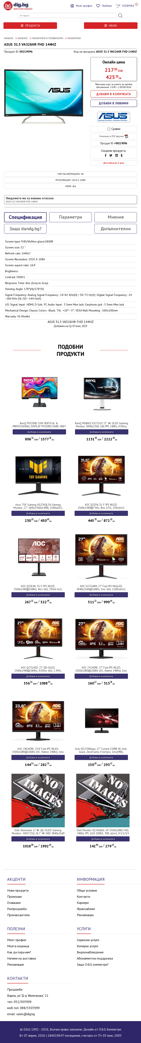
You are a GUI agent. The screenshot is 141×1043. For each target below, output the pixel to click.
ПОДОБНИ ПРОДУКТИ (70, 350)
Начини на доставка (21, 958)
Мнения (116, 217)
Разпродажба (17, 909)
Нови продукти (18, 890)
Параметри (70, 217)
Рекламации (85, 915)
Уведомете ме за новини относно (30, 199)
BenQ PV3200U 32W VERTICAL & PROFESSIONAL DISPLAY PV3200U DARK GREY (39, 425)
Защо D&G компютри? (93, 964)
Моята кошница (18, 946)
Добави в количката (39, 431)
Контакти (83, 896)
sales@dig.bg (25, 1014)
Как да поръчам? (19, 952)
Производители (18, 915)
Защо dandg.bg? (25, 228)
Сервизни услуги (88, 940)
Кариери (83, 903)
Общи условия (87, 890)
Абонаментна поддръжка (95, 958)
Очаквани (14, 903)
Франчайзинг (86, 909)
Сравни (113, 129)
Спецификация (25, 217)
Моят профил (16, 940)
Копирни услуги (87, 946)
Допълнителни (116, 228)
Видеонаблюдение (90, 952)
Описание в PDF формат (113, 136)
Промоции (14, 896)
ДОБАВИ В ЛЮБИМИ (114, 103)
